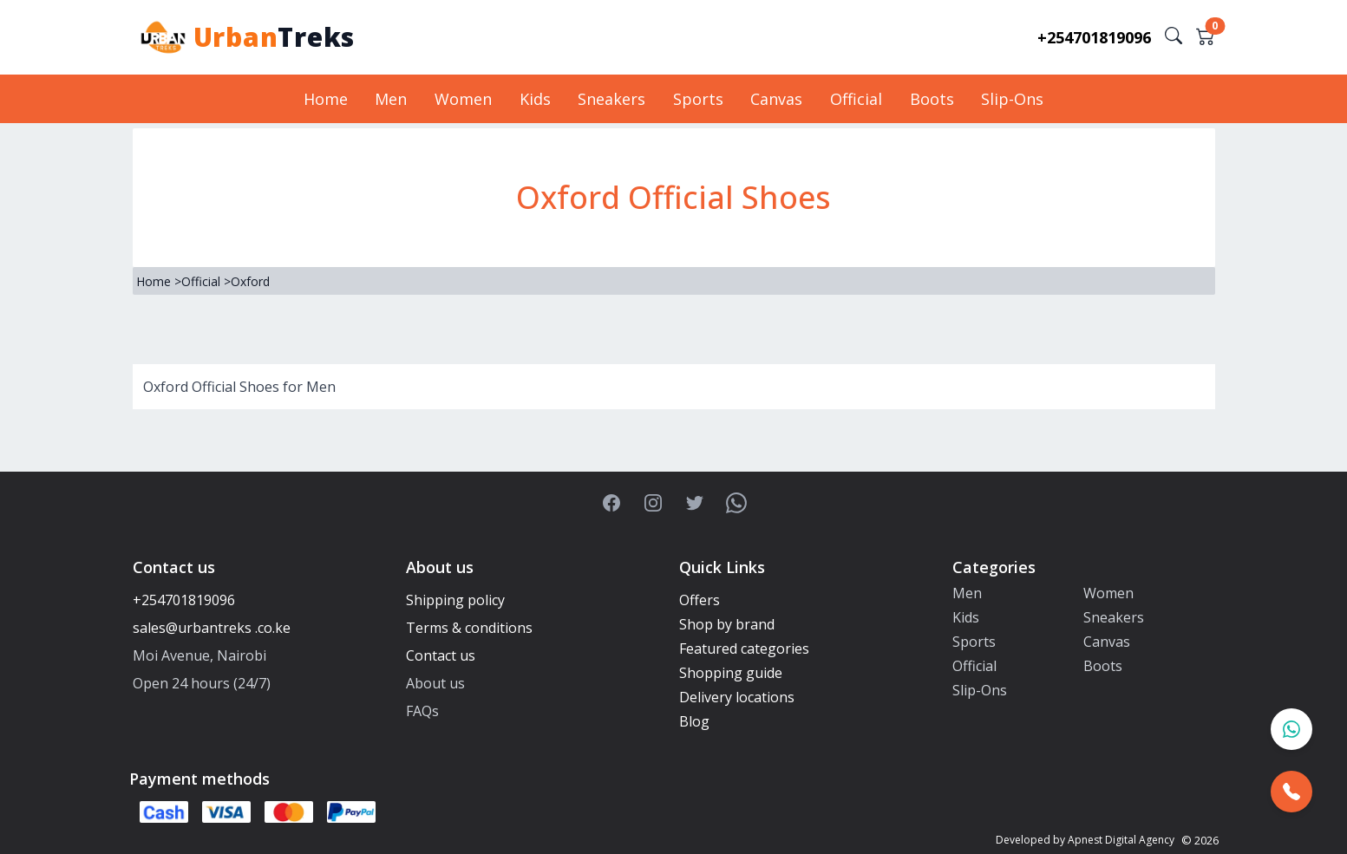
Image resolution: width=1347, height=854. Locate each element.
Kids (537, 98)
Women (466, 98)
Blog (694, 721)
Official (853, 98)
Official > (206, 281)
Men (396, 98)
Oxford (250, 281)
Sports (697, 98)
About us (435, 683)
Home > (158, 281)
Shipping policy (455, 600)
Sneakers (612, 98)
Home (332, 98)
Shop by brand (727, 624)
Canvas (775, 98)
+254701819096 (1094, 37)
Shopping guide (730, 672)
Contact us (440, 655)
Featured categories (744, 648)
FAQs (422, 710)
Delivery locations (736, 697)
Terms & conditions (469, 627)
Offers (699, 600)
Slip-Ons (1006, 98)
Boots (927, 98)
